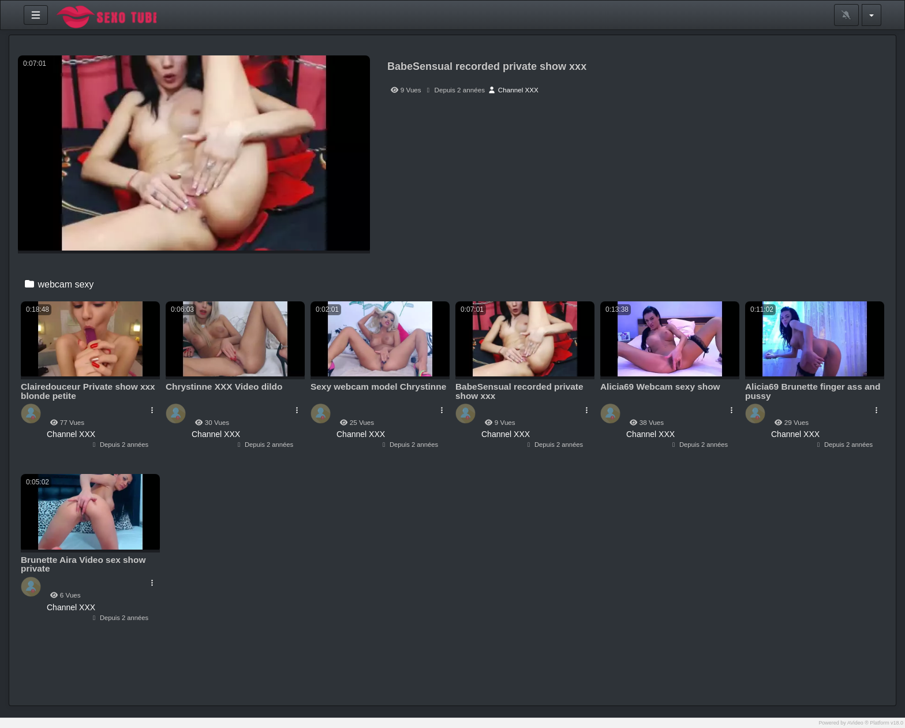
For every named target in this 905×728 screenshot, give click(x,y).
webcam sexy (59, 284)
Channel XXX (513, 90)
